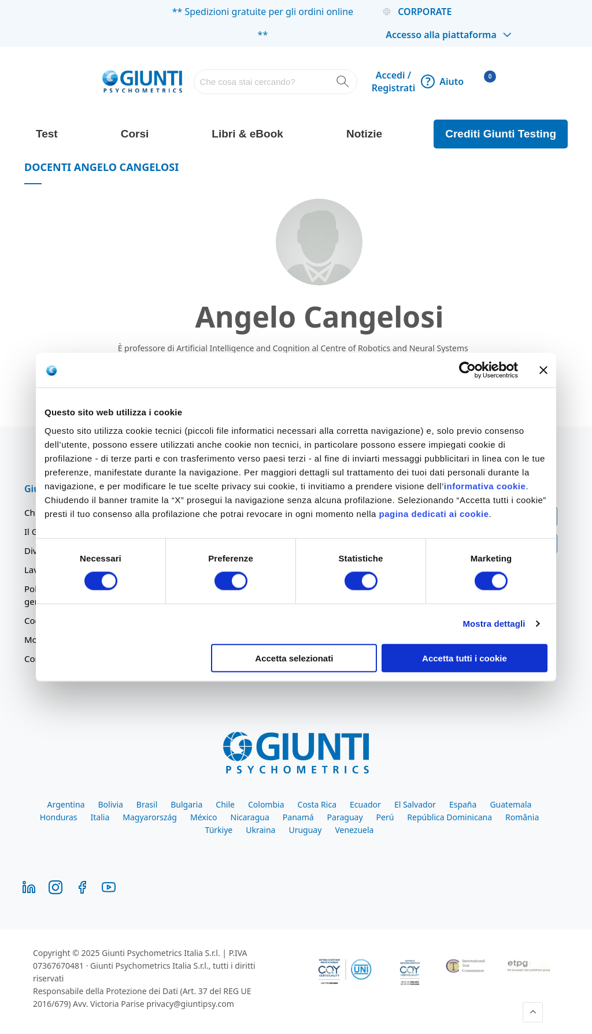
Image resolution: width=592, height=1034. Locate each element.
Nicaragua (250, 817)
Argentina (66, 804)
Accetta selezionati (294, 658)
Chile (225, 804)
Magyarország (150, 817)
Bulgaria (186, 804)
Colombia (266, 804)
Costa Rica (317, 804)
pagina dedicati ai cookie (434, 513)
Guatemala (510, 804)
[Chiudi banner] (543, 370)
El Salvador (415, 804)
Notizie (364, 134)
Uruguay (304, 829)
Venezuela (354, 829)
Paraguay (345, 817)
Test (47, 134)
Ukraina (260, 829)
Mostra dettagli (493, 623)
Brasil (146, 804)
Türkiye (219, 829)
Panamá (298, 817)
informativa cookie (485, 485)
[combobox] (275, 81)
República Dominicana (449, 817)
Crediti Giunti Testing (500, 134)
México (203, 817)
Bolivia (110, 804)
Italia (100, 817)
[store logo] (142, 81)
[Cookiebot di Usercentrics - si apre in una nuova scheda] (467, 370)
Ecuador (365, 804)
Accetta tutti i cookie (464, 658)
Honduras (58, 817)
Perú (385, 817)
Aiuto (442, 81)
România (522, 817)
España (462, 804)
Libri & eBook (247, 134)
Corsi (135, 134)
